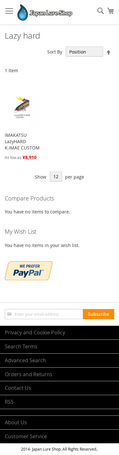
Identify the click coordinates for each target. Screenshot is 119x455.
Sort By (54, 52)
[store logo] (44, 12)
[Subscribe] (98, 314)
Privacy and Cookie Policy (35, 332)
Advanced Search (25, 360)
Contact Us (18, 387)
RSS (9, 401)
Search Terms (21, 346)
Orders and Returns (28, 374)
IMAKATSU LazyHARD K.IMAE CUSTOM (22, 141)
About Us (16, 422)
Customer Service (26, 436)
